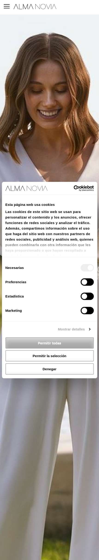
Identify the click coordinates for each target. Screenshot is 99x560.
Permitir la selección (49, 356)
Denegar (49, 369)
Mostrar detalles (71, 329)
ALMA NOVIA (35, 6)
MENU (6, 6)
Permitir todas (49, 343)
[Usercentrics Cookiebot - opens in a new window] (73, 188)
